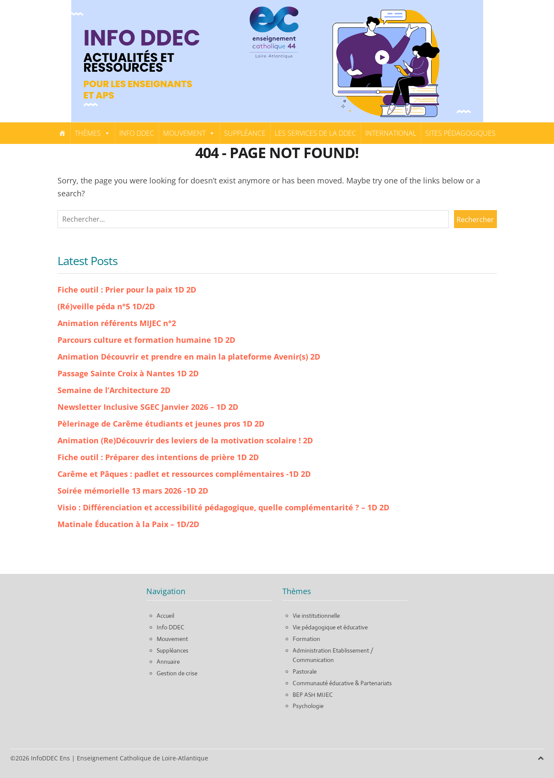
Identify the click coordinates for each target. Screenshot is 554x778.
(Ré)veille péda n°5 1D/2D (106, 306)
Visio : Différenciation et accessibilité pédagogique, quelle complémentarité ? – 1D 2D (223, 507)
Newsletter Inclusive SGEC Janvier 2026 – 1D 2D (148, 407)
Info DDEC (136, 133)
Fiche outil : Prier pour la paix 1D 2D (127, 289)
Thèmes (92, 133)
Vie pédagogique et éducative (330, 627)
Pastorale (305, 671)
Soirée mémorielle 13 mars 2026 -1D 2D (133, 490)
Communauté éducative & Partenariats (342, 683)
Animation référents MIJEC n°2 (117, 323)
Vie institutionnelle (316, 615)
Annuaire (168, 661)
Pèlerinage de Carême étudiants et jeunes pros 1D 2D (161, 423)
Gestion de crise (177, 673)
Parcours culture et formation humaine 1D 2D (146, 340)
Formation (306, 639)
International (390, 133)
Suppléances (172, 650)
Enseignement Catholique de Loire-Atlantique (142, 758)
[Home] (62, 133)
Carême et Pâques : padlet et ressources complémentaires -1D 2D (184, 474)
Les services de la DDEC (315, 133)
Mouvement (189, 133)
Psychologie (308, 706)
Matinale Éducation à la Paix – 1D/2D (128, 524)
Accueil (165, 615)
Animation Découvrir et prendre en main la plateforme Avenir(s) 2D (189, 356)
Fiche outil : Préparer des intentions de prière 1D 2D (158, 457)
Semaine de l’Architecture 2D (114, 390)
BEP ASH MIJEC (313, 695)
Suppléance (245, 133)
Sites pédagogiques (460, 133)
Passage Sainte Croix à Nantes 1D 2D (128, 373)
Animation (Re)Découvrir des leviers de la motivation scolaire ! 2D (185, 440)
